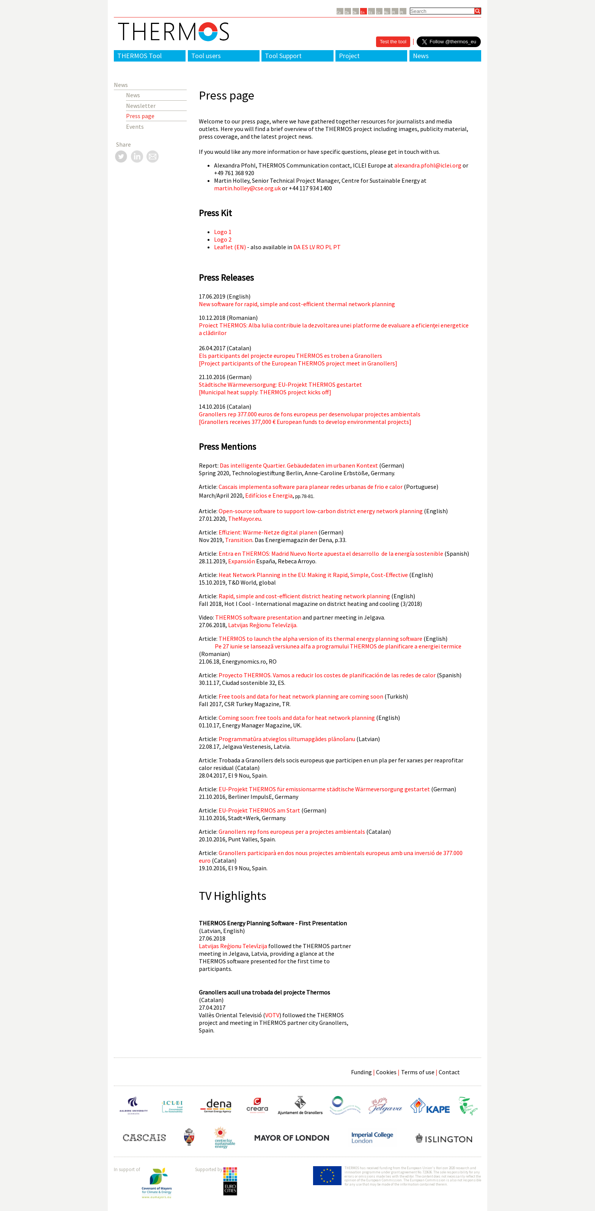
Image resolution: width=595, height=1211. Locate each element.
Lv (378, 12)
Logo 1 (222, 232)
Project (349, 55)
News (421, 55)
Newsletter (141, 105)
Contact (449, 1072)
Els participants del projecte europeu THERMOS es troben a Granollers (290, 355)
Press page (140, 116)
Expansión (241, 561)
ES (305, 247)
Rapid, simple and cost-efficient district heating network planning (304, 596)
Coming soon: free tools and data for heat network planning (297, 717)
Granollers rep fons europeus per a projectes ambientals (292, 831)
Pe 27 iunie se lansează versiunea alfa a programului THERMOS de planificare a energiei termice (338, 646)
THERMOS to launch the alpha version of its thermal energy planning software (320, 638)
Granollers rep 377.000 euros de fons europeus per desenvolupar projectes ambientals (309, 414)
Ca (339, 12)
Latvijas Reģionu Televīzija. (263, 625)
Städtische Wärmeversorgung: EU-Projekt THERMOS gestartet (280, 384)
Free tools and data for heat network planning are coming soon (301, 696)
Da (347, 12)
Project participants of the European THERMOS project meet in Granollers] (299, 363)
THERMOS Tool (139, 55)
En (362, 12)
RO (320, 247)
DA (297, 247)
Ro (386, 12)
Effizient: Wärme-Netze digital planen (268, 532)
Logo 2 (222, 239)
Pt (401, 12)
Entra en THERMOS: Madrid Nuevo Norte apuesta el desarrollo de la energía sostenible (330, 553)
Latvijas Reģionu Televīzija (233, 946)
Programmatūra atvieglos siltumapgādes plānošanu (287, 739)
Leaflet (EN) (230, 247)
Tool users (206, 55)
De (354, 12)
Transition (238, 540)
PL (328, 247)
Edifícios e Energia (269, 496)
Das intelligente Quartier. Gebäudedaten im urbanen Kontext (299, 465)
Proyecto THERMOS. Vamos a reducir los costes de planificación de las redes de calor (327, 675)
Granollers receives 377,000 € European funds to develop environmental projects (305, 421)
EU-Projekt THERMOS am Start (259, 810)
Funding (361, 1072)
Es (370, 12)
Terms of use (417, 1072)
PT (337, 247)
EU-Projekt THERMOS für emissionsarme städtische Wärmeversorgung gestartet (324, 789)
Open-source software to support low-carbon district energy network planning (321, 511)
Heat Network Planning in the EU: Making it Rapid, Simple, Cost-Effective (313, 575)
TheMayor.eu (244, 518)
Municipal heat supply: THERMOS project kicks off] (266, 392)
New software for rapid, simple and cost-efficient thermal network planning (297, 304)
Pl (393, 12)
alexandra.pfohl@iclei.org (427, 165)
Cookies (386, 1072)
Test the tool (393, 41)
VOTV (272, 1015)
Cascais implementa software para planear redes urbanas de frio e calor (311, 486)
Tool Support (283, 55)
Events (135, 126)
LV (312, 247)
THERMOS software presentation (258, 617)
